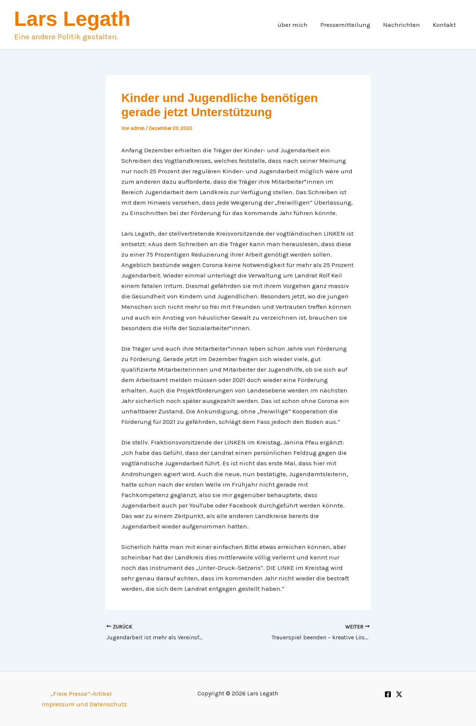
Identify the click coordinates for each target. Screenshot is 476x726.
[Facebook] (388, 694)
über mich (292, 24)
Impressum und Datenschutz (84, 704)
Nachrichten (401, 24)
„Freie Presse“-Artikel (81, 693)
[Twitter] (399, 694)
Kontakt (444, 24)
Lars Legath (72, 18)
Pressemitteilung (345, 24)
